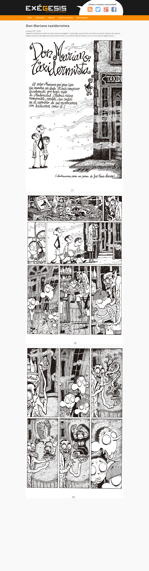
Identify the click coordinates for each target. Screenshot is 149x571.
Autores (51, 18)
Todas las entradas (65, 18)
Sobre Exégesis (82, 18)
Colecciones (40, 18)
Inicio (29, 18)
